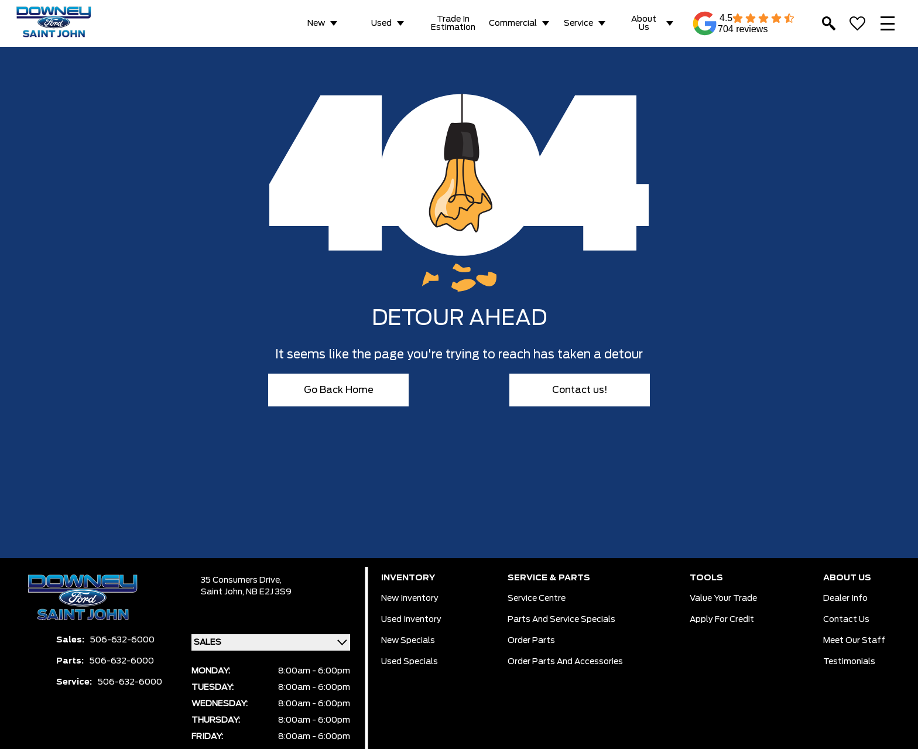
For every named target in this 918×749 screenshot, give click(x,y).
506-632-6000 (122, 640)
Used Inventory (411, 619)
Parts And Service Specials (561, 619)
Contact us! (580, 390)
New (316, 23)
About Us (643, 23)
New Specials (408, 641)
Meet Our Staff (854, 641)
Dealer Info (845, 598)
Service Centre (537, 598)
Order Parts (531, 641)
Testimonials (849, 662)
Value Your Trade (723, 598)
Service (578, 23)
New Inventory (410, 598)
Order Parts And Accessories (565, 662)
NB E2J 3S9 (269, 592)
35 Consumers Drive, (241, 580)
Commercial (513, 23)
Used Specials (409, 662)
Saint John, (223, 592)
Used (381, 23)
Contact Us (846, 619)
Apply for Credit (722, 619)
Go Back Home (339, 390)
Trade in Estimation (453, 23)
